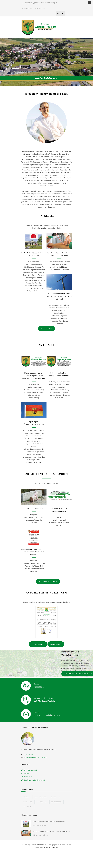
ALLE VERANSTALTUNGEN (48, 581)
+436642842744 (29, 755)
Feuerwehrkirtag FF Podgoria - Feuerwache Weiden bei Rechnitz (33, 551)
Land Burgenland (30, 770)
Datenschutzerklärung (50, 847)
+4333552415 (28, 3)
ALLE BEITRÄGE (46, 329)
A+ (58, 14)
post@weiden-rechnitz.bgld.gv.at (46, 3)
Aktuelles (26, 797)
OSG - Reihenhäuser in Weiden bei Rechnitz (49, 822)
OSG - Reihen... (28, 807)
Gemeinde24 (39, 845)
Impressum (28, 777)
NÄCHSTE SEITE (55, 644)
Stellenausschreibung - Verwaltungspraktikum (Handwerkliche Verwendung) (34, 375)
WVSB (26, 773)
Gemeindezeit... (56, 802)
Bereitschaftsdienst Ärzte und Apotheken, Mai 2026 (51, 831)
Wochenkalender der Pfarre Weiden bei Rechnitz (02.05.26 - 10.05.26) (59, 296)
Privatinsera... (42, 802)
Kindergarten (28, 802)
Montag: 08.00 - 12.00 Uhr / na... (34, 8)
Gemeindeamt (55, 797)
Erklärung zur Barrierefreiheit (34, 780)
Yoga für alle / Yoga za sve (34, 508)
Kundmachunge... (40, 797)
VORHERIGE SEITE (38, 644)
